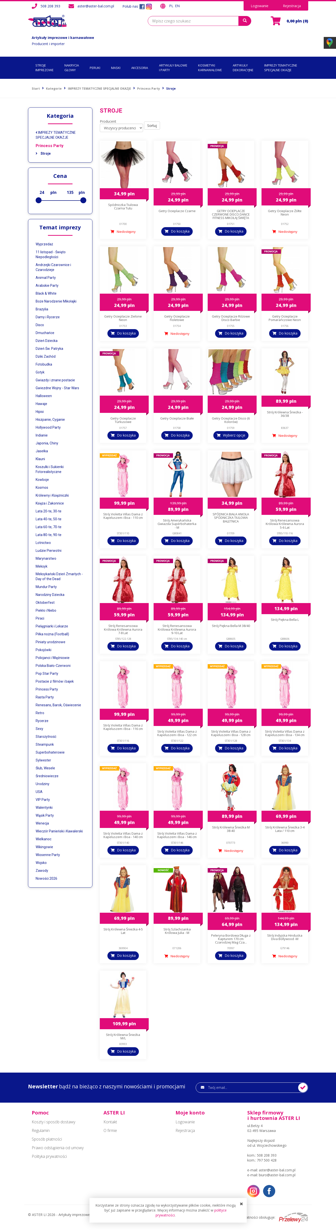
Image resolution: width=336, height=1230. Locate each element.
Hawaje (41, 404)
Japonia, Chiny (47, 443)
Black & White (46, 293)
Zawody (42, 871)
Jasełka (42, 451)
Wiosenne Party (48, 855)
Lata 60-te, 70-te (48, 527)
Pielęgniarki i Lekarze (52, 626)
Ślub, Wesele (45, 768)
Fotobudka (44, 364)
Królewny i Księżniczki (52, 495)
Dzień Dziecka (47, 341)
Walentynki (44, 807)
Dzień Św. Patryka (49, 349)
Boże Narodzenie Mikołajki (56, 301)
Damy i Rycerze (48, 317)
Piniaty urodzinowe (50, 642)
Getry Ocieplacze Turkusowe (123, 420)
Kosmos (42, 487)
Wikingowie (44, 847)
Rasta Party (45, 697)
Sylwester (43, 760)
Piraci (40, 618)
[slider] (39, 200)
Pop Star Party (47, 673)
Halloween (44, 396)
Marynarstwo (46, 558)
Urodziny (42, 784)
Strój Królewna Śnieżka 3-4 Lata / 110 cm (285, 829)
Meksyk (41, 566)
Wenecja (42, 823)
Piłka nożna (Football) (52, 634)
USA (39, 792)
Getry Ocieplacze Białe (177, 418)
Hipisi (40, 412)
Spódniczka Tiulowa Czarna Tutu (123, 206)
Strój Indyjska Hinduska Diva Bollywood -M (284, 937)
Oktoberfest (45, 603)
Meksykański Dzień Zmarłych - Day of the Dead (59, 576)
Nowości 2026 (46, 878)
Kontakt (110, 1122)
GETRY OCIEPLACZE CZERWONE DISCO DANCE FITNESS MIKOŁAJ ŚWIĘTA (231, 214)
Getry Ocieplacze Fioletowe (177, 318)
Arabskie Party (47, 285)
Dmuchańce (45, 333)
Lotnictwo (43, 543)
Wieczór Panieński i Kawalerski (59, 831)
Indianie (42, 435)
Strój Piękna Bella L (285, 619)
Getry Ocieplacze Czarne (177, 211)
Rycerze (42, 721)
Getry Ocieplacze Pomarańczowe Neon (285, 318)
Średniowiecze (47, 776)
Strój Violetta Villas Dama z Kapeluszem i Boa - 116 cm (123, 727)
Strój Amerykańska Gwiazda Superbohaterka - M (177, 524)
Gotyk (40, 372)
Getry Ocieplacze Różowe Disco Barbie (231, 318)
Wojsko (41, 863)
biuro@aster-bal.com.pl (277, 1175)
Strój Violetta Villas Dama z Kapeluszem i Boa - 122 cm (177, 733)
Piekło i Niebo (46, 610)
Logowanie (259, 5)
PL (171, 5)
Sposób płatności (47, 1139)
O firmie (110, 1130)
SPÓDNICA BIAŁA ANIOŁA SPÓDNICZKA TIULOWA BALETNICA (231, 517)
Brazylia (42, 309)
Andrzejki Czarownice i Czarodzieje (53, 267)
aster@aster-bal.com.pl (95, 6)
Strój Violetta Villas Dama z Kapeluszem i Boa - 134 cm (285, 733)
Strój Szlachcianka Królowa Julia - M (177, 931)
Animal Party (46, 278)
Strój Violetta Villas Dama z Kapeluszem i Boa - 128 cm (231, 733)
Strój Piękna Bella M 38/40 (231, 625)
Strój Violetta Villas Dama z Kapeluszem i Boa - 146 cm (177, 835)
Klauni (40, 459)
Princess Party (49, 145)
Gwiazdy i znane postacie (55, 380)
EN (177, 5)
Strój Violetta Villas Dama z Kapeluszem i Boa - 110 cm (123, 516)
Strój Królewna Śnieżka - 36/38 (285, 414)
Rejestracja (292, 5)
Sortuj (152, 125)
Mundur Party (46, 587)
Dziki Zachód (46, 356)
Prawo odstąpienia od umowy (58, 1147)
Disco (40, 325)
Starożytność (46, 737)
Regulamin (41, 1130)
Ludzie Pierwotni (48, 551)
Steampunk (45, 744)
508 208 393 (50, 6)
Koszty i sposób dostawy (53, 1122)
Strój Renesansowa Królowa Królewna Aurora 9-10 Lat (177, 629)
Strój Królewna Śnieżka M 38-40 (231, 829)
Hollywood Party (48, 427)
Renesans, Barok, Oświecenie (58, 705)
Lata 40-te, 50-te (48, 519)
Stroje (43, 153)
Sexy (39, 729)
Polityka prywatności (49, 1156)
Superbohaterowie (50, 752)
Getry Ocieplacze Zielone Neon (123, 318)
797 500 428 (267, 1160)
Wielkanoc (43, 839)
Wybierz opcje (234, 435)
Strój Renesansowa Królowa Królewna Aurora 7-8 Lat (123, 629)
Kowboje (42, 480)
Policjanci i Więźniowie (53, 658)
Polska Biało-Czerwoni (53, 666)
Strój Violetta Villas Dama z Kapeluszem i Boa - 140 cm (123, 835)
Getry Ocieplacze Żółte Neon (285, 213)
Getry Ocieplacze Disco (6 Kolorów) (231, 420)
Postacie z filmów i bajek (55, 681)
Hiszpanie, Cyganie (50, 419)
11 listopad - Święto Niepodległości (51, 254)
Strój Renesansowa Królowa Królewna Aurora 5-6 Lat (285, 524)
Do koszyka (180, 231)
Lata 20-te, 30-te (48, 511)
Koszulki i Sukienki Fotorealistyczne (50, 469)
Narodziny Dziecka (50, 595)
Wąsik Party (45, 815)
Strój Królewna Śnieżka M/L (123, 1036)
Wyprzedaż (44, 244)
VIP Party (43, 800)
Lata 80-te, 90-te (48, 535)
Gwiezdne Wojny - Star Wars (57, 388)
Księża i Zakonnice (50, 503)
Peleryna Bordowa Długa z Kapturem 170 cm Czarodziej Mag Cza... (231, 939)
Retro (40, 713)
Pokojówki (43, 650)
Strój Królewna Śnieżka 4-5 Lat (123, 931)
